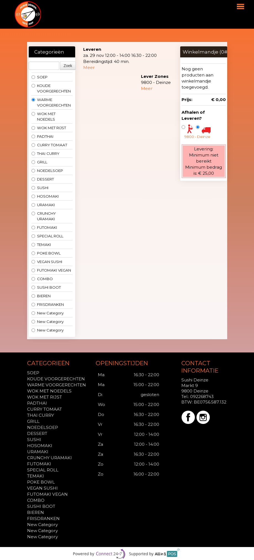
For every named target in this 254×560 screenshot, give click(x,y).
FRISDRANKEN (48, 304)
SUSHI (40, 187)
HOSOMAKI (45, 196)
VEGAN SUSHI (47, 261)
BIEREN (41, 296)
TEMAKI (41, 244)
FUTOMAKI (44, 227)
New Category (48, 313)
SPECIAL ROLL (47, 236)
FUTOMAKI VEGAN (51, 270)
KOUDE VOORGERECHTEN (51, 88)
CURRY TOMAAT (49, 145)
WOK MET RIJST (49, 128)
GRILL (39, 162)
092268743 (202, 396)
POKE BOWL (46, 253)
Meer (89, 67)
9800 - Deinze (197, 136)
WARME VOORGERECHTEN (51, 102)
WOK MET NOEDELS (44, 116)
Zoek (68, 65)
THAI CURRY (45, 153)
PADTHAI (43, 136)
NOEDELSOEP (47, 170)
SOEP (40, 77)
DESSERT (43, 179)
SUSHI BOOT (46, 287)
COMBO (42, 279)
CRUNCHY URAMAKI (44, 216)
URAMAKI (43, 205)
